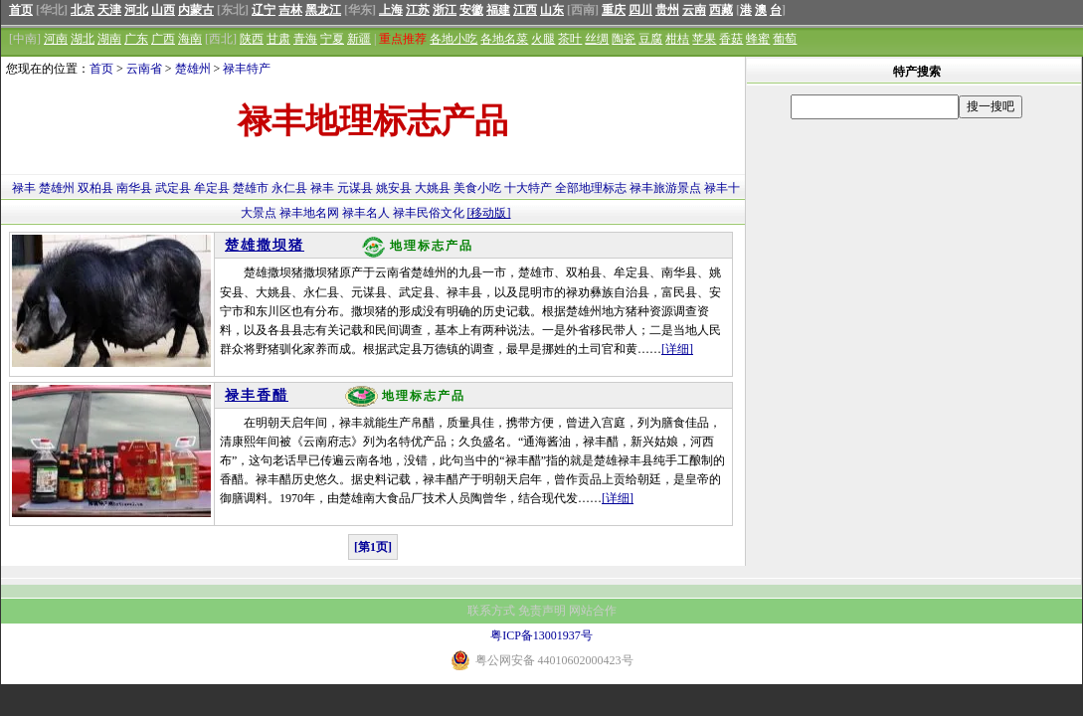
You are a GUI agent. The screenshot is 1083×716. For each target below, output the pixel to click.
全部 (567, 188)
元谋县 (355, 188)
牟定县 (212, 188)
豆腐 (650, 39)
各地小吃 (453, 39)
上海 (391, 10)
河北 (136, 10)
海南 (190, 39)
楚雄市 (251, 188)
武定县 (173, 188)
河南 (56, 39)
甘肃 (278, 39)
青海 (305, 39)
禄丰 (24, 188)
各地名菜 (504, 39)
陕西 (252, 39)
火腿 (543, 39)
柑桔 (677, 39)
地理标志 (603, 188)
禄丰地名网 (309, 213)
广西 (163, 39)
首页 (21, 10)
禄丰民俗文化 (428, 213)
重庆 (614, 10)
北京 (82, 10)
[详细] (677, 349)
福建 (498, 10)
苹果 (704, 39)
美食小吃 (477, 188)
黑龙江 (323, 10)
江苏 (418, 10)
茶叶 (570, 39)
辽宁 (263, 10)
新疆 (359, 39)
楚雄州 (193, 69)
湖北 (82, 39)
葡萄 (785, 39)
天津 (109, 10)
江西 (525, 10)
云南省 (144, 69)
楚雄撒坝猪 (264, 245)
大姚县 (433, 188)
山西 (163, 10)
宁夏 (332, 39)
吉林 (290, 10)
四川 (640, 10)
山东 (552, 10)
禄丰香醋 (256, 395)
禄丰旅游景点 (665, 188)
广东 (136, 39)
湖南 (109, 39)
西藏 (721, 10)
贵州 (667, 10)
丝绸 (597, 39)
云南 (694, 10)
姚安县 (394, 188)
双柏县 (95, 188)
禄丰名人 (366, 213)
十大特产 (528, 188)
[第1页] (373, 547)
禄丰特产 (247, 69)
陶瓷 (623, 39)
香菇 (731, 39)
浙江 (444, 10)
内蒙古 (196, 10)
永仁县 (289, 188)
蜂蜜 (758, 39)
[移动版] (489, 213)
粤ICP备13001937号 (541, 635)
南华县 (134, 188)
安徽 (471, 10)
